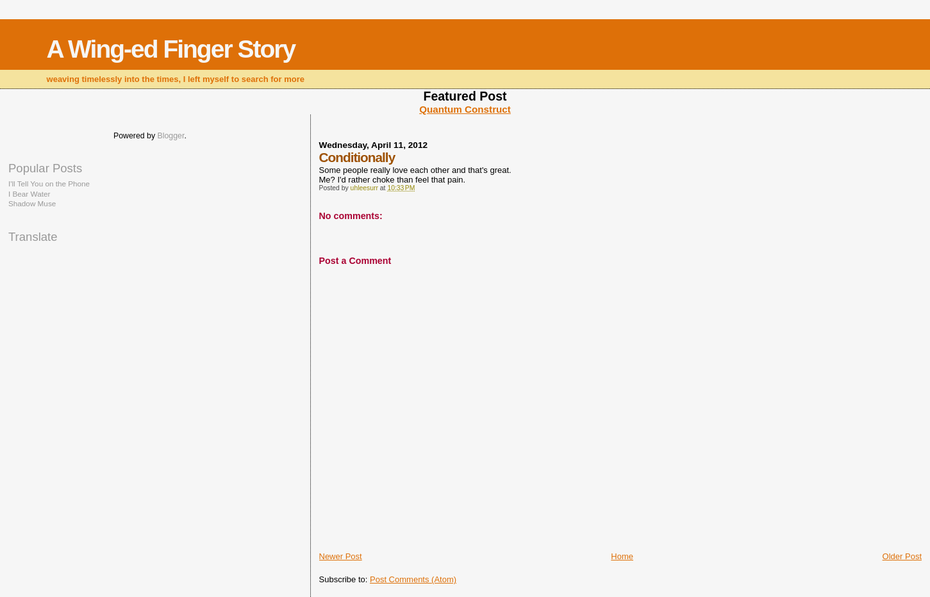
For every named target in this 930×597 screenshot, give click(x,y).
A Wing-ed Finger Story (171, 49)
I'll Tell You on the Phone (49, 183)
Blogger (171, 135)
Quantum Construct (465, 109)
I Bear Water (29, 194)
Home (622, 556)
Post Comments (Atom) (413, 579)
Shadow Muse (32, 203)
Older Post (902, 556)
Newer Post (340, 556)
